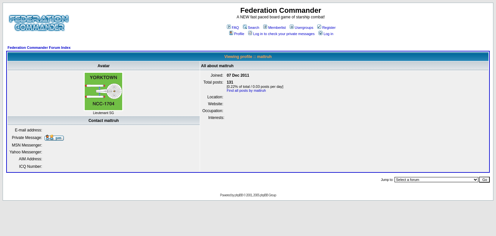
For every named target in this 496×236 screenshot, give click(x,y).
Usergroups (301, 28)
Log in (326, 34)
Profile (236, 34)
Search (251, 28)
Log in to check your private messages (281, 34)
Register (326, 28)
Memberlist (274, 28)
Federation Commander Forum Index (39, 47)
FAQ (233, 28)
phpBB (239, 195)
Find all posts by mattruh (246, 90)
